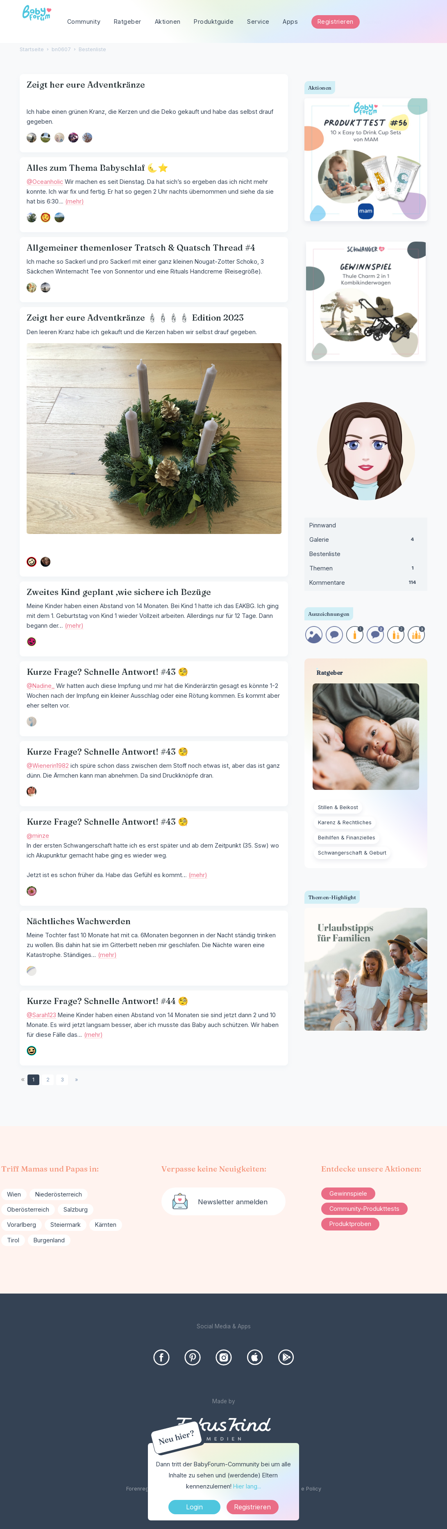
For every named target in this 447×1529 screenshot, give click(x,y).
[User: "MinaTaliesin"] (73, 137)
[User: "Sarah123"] (31, 1051)
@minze (38, 835)
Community (84, 21)
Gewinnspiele (348, 1193)
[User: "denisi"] (31, 642)
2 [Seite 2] (48, 1080)
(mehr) (74, 201)
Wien (14, 1194)
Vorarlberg (21, 1224)
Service (258, 21)
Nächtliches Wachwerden (79, 921)
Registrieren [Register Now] (252, 1507)
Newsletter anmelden (233, 1202)
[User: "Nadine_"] (31, 721)
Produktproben (350, 1223)
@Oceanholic (45, 181)
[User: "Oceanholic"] (45, 217)
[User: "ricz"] (45, 287)
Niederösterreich (58, 1194)
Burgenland (49, 1240)
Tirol (13, 1240)
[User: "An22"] (87, 137)
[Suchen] (426, 22)
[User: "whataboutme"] (31, 287)
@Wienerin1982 (48, 765)
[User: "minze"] (31, 891)
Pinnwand (322, 525)
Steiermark (65, 1224)
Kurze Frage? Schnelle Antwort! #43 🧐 (107, 672)
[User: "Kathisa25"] (45, 562)
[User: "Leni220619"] (31, 137)
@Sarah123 (41, 1014)
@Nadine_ (40, 685)
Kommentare (365, 584)
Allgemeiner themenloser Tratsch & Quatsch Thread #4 (141, 247)
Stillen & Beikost (338, 807)
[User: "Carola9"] (31, 971)
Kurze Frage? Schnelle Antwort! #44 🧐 (107, 1001)
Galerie (365, 541)
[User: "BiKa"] (59, 137)
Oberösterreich (28, 1209)
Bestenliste (324, 553)
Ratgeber (127, 21)
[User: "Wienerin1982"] (31, 791)
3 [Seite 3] (62, 1080)
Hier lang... (247, 1486)
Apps (290, 21)
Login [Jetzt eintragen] (194, 1507)
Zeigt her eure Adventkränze (86, 84)
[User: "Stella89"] (31, 217)
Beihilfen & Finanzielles (346, 838)
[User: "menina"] (45, 137)
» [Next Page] (76, 1080)
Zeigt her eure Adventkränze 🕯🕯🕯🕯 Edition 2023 (135, 317)
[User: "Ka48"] (31, 562)
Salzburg (76, 1209)
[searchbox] (394, 22)
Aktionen (168, 21)
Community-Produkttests (364, 1208)
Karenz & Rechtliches (345, 822)
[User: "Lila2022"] (59, 217)
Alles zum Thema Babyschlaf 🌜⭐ (97, 168)
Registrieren (336, 21)
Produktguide (214, 21)
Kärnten (105, 1224)
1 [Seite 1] (33, 1080)
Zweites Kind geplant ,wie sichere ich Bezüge (119, 592)
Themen (365, 570)
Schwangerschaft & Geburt (352, 853)
